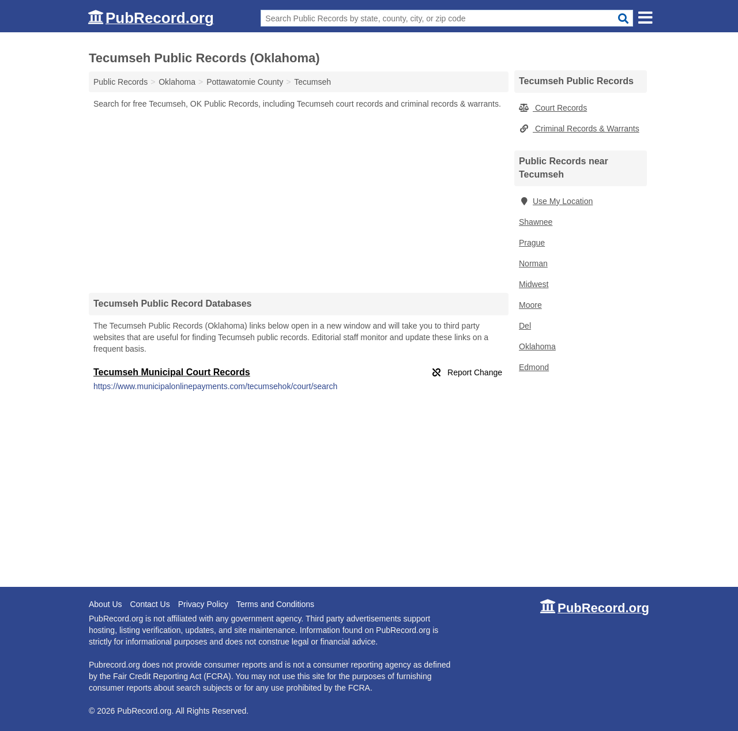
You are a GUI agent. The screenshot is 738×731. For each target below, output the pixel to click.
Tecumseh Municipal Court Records (171, 372)
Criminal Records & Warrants (579, 128)
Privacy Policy (203, 604)
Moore (530, 305)
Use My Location (556, 201)
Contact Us (150, 604)
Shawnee (535, 222)
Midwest (533, 284)
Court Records (553, 107)
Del (525, 325)
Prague (532, 242)
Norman (533, 263)
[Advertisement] (299, 200)
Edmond (534, 367)
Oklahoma (537, 346)
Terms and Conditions (275, 604)
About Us (105, 604)
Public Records (120, 81)
